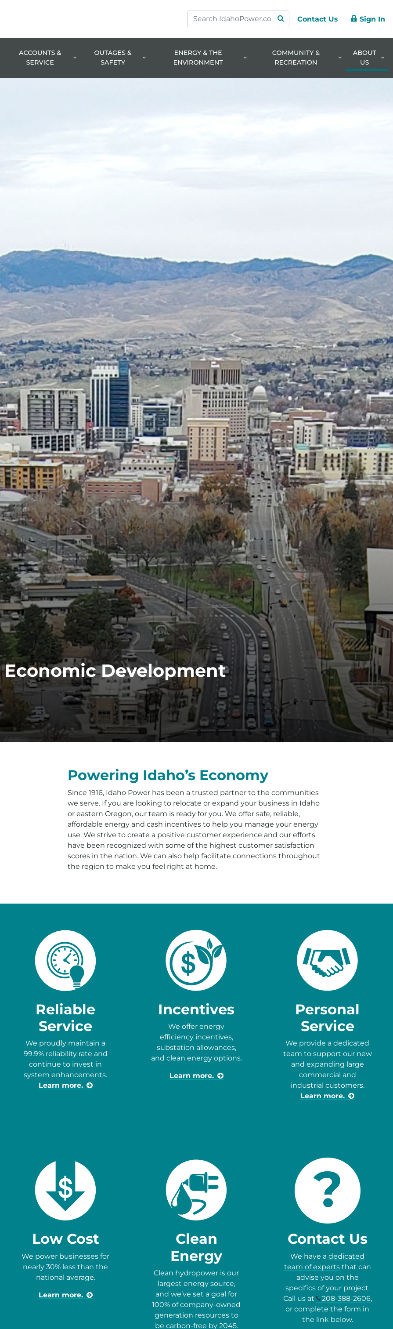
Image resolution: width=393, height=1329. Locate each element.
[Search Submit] (280, 19)
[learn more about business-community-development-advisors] (327, 1096)
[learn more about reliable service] (66, 1085)
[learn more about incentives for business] (196, 1075)
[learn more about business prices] (66, 1295)
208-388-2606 (346, 1298)
